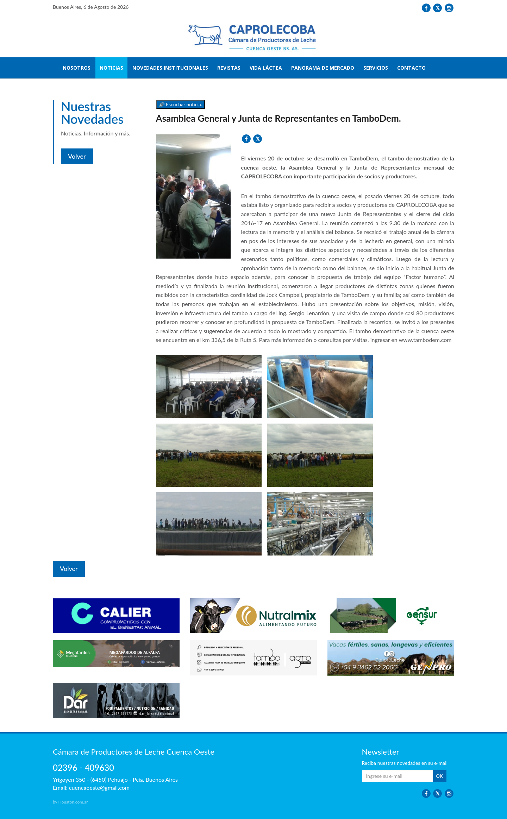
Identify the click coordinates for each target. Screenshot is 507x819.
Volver (77, 156)
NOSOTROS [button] (76, 67)
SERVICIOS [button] (375, 67)
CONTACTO (411, 67)
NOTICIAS (111, 67)
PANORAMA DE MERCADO (322, 67)
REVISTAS (228, 67)
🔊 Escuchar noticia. (180, 104)
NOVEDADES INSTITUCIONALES (170, 67)
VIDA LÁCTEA (266, 67)
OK (439, 776)
